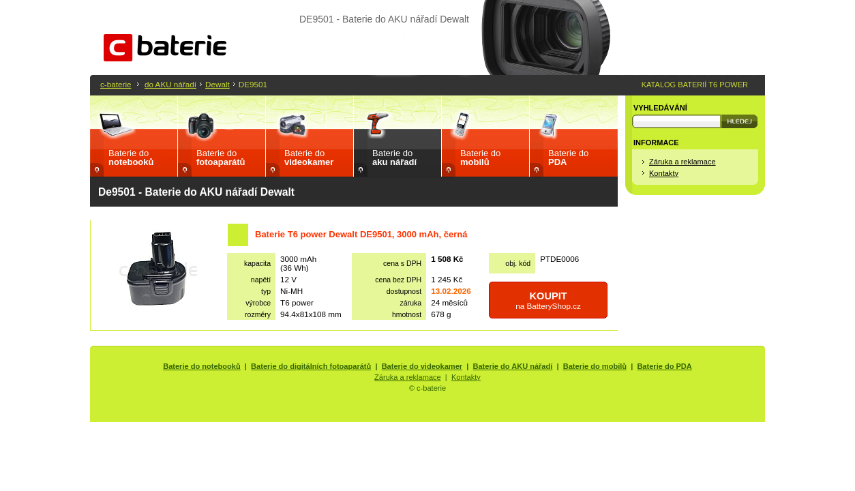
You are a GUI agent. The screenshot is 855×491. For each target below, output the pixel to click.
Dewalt (217, 84)
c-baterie (115, 84)
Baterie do (130, 157)
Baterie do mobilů (595, 366)
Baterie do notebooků (202, 366)
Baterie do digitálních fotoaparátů (311, 366)
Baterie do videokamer (422, 366)
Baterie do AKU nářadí (513, 366)
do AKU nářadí (170, 84)
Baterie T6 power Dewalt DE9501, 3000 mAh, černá (361, 234)
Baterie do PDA (664, 366)
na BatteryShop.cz (548, 300)
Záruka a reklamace (682, 162)
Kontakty (663, 173)
